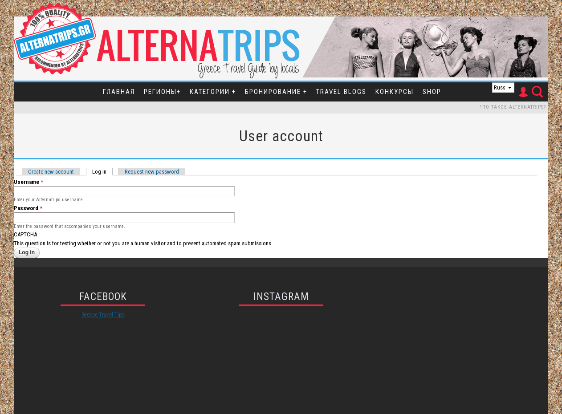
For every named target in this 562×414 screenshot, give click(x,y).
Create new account (51, 171)
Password (28, 208)
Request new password (152, 171)
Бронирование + (276, 92)
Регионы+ (162, 92)
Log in (102, 171)
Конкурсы (394, 92)
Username (28, 182)
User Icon (522, 92)
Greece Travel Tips (103, 314)
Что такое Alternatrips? (513, 107)
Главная (119, 92)
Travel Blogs (341, 92)
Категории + (213, 92)
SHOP (432, 92)
